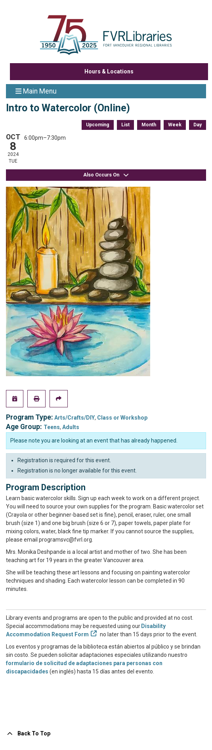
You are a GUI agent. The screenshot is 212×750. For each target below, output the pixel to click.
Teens (52, 427)
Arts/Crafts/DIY (74, 417)
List (125, 125)
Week (174, 125)
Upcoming (97, 125)
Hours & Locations (109, 71)
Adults (70, 427)
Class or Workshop (122, 417)
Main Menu (36, 90)
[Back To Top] (106, 733)
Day (197, 125)
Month (148, 125)
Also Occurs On (106, 175)
